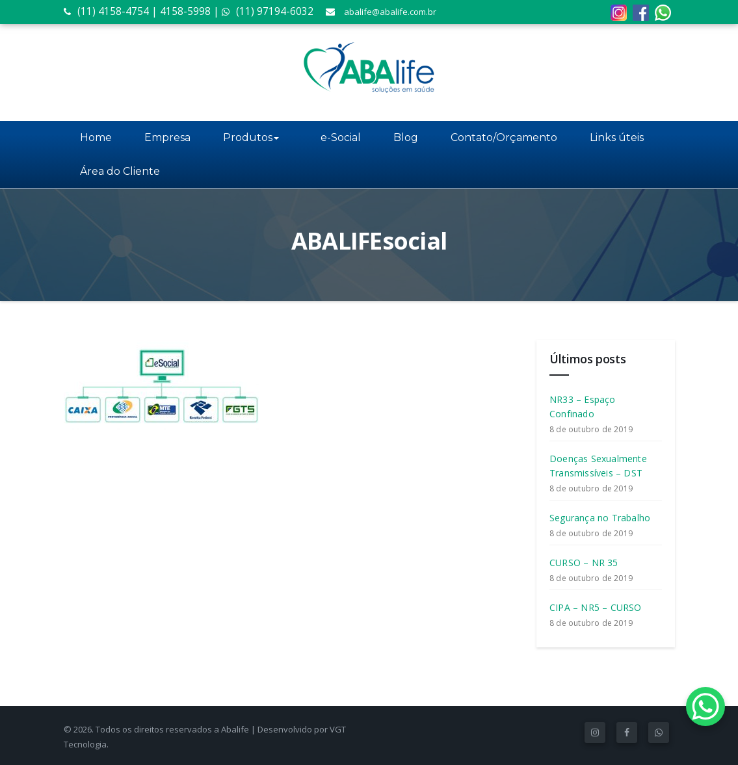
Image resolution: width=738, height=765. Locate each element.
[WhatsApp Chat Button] (705, 706)
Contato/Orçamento (494, 137)
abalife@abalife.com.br (390, 12)
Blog (396, 137)
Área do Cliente (120, 171)
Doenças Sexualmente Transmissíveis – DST (598, 465)
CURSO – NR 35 (583, 562)
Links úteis (608, 137)
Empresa (167, 137)
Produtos (251, 137)
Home (96, 137)
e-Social (331, 137)
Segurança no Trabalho (599, 518)
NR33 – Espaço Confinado (582, 406)
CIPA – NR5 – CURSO (595, 607)
